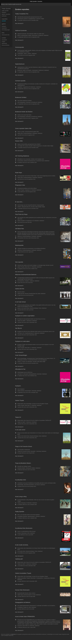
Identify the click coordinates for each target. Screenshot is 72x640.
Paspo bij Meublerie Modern (23, 463)
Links (3, 32)
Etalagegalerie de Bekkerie (22, 602)
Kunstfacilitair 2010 (20, 480)
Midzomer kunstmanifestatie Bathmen (25, 274)
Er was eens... (19, 202)
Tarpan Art (18, 417)
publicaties (4, 16)
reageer (3, 41)
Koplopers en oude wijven (22, 341)
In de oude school (20, 429)
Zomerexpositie (19, 47)
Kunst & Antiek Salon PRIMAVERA (25, 616)
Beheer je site (4, 4)
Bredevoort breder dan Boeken (23, 111)
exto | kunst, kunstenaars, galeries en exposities (5, 1)
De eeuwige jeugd (6, 29)
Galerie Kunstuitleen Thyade (23, 573)
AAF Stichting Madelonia (22, 156)
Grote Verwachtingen (21, 355)
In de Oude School (20, 302)
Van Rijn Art (18, 328)
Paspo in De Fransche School (23, 446)
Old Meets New (19, 228)
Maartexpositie (19, 245)
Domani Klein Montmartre (22, 590)
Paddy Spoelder (33, 1)
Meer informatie (19, 23)
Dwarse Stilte (19, 141)
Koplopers (18, 386)
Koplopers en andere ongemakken (25, 315)
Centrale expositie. (20, 80)
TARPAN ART (19, 559)
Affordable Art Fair (20, 369)
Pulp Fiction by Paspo (21, 214)
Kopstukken (4, 28)
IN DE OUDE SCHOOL (21, 545)
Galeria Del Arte (19, 288)
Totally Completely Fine (21, 13)
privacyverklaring (5, 45)
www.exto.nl (13, 634)
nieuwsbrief (4, 39)
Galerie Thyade (19, 400)
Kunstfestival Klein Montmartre (23, 528)
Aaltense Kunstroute (21, 30)
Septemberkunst (19, 64)
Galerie (4, 24)
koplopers (4, 12)
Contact (4, 38)
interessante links (5, 34)
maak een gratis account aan (15, 4)
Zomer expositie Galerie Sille (23, 128)
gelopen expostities (6, 14)
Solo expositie (19, 262)
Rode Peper (18, 172)
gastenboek (4, 43)
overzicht (4, 20)
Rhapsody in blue (20, 185)
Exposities (4, 19)
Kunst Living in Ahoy (21, 496)
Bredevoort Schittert (20, 97)
